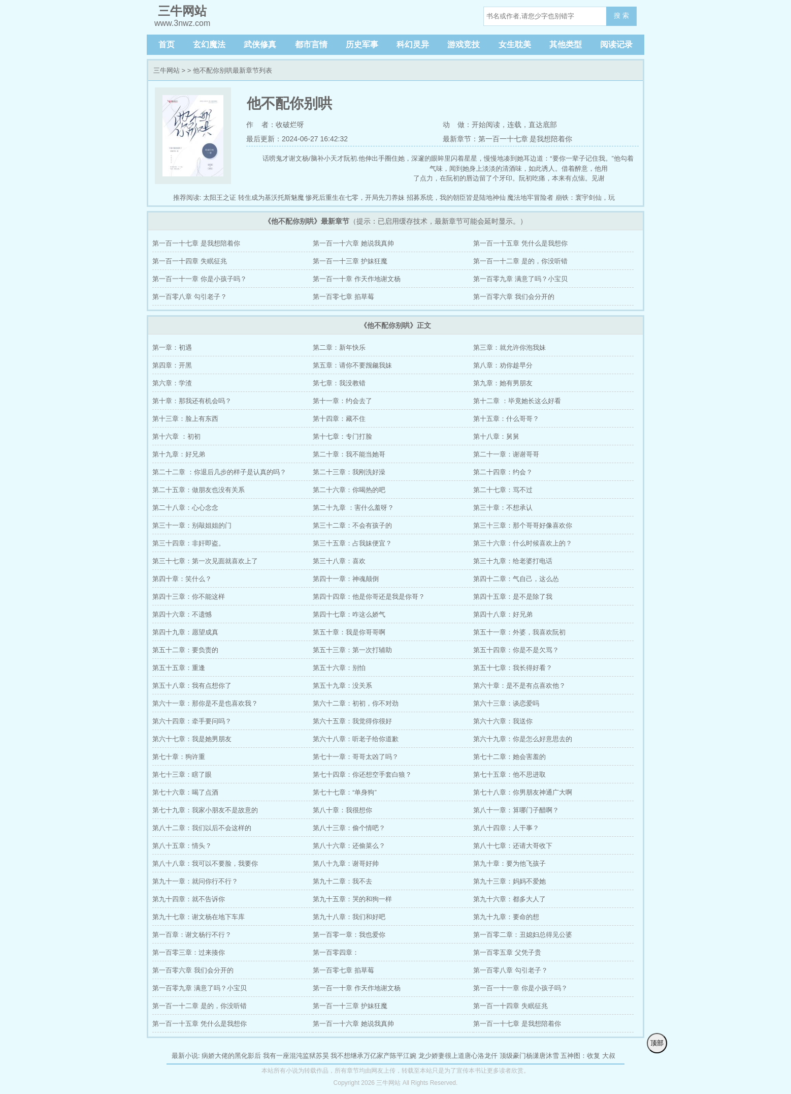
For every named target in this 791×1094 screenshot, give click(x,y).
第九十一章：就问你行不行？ (195, 881)
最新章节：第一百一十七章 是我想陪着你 (508, 139)
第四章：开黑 (172, 365)
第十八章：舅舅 (496, 436)
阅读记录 (616, 44)
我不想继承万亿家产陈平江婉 (373, 1055)
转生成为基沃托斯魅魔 (271, 197)
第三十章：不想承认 (503, 507)
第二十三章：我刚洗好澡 (349, 472)
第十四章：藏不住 (339, 418)
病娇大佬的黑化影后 (231, 1055)
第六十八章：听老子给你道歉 (356, 739)
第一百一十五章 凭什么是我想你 (520, 243)
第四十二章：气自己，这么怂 (516, 579)
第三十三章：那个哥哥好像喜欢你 (522, 525)
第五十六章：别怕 (339, 668)
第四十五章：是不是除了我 (512, 596)
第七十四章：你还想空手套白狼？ (362, 774)
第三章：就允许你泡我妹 (509, 347)
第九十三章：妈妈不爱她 (509, 881)
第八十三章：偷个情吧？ (349, 828)
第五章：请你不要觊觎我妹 (352, 365)
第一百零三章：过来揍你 (188, 952)
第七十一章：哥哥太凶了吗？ (356, 757)
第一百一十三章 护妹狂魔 (350, 261)
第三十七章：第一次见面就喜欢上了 (205, 561)
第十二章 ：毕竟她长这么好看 (517, 401)
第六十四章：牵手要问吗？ (192, 721)
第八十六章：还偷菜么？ (349, 845)
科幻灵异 (413, 44)
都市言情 (311, 44)
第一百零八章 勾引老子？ (189, 296)
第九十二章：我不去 (342, 881)
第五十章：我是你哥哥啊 (349, 632)
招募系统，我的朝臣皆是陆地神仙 (456, 197)
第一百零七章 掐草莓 (343, 296)
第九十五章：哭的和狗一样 (352, 899)
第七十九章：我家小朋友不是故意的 (205, 810)
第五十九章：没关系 (342, 685)
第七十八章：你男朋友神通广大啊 (522, 792)
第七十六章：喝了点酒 (185, 792)
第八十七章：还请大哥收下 (512, 845)
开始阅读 (486, 124)
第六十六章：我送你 (503, 721)
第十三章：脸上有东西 (185, 418)
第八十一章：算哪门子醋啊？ (516, 810)
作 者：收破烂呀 (275, 124)
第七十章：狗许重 (178, 757)
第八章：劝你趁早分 (503, 365)
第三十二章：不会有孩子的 (352, 525)
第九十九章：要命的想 (506, 917)
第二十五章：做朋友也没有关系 (198, 490)
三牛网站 (166, 70)
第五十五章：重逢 (178, 668)
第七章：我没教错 (339, 383)
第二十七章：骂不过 (503, 490)
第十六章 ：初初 (176, 436)
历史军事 (362, 44)
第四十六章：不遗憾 (182, 614)
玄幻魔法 (209, 44)
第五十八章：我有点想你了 (192, 685)
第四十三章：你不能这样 (188, 596)
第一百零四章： (336, 952)
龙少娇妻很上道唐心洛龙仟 (458, 1055)
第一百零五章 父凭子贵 (507, 952)
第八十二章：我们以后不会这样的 (201, 828)
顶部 (657, 1043)
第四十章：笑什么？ (182, 579)
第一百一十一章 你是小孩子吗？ (199, 279)
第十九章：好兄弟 (178, 454)
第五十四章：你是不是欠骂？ (516, 650)
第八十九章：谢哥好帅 (346, 863)
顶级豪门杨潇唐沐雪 (529, 1055)
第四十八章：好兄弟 (503, 614)
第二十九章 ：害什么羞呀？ (353, 507)
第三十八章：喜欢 (339, 561)
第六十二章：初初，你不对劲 (356, 703)
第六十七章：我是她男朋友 (192, 739)
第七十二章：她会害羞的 (509, 757)
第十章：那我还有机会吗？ (192, 401)
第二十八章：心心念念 (185, 507)
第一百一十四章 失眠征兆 (189, 261)
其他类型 (565, 44)
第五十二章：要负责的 (185, 650)
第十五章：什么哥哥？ (506, 418)
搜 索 (621, 15)
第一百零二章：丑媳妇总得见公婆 (522, 934)
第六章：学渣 (172, 383)
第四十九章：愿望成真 (185, 632)
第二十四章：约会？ (503, 472)
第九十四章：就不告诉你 (188, 899)
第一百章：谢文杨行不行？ (192, 934)
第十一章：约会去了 (342, 401)
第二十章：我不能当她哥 (349, 454)
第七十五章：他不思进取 (509, 774)
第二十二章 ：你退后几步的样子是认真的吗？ (219, 472)
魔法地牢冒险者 (530, 197)
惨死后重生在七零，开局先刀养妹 (355, 197)
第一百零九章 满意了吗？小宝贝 (520, 279)
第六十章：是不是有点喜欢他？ (519, 685)
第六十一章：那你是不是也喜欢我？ (205, 703)
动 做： (457, 124)
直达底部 (543, 124)
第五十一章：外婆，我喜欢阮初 (519, 632)
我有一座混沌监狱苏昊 (296, 1055)
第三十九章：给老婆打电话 (512, 561)
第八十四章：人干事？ (506, 828)
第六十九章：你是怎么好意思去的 (522, 739)
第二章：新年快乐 (339, 347)
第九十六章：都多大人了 (509, 899)
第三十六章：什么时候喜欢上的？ (522, 543)
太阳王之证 (219, 197)
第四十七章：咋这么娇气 (349, 614)
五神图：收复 (580, 1055)
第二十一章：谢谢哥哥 (506, 454)
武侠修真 (260, 44)
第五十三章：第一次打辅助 (352, 650)
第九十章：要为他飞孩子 (509, 863)
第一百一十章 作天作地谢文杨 (357, 279)
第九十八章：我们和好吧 (349, 917)
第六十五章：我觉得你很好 (352, 721)
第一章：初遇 (172, 347)
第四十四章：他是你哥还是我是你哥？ (369, 596)
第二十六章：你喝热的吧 (349, 490)
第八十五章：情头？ (182, 845)
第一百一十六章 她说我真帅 (353, 243)
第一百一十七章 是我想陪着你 (196, 243)
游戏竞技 (463, 44)
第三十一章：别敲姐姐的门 (192, 525)
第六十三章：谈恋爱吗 (506, 703)
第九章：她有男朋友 (503, 383)
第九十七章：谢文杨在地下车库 (198, 917)
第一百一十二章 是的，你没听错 (520, 261)
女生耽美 (515, 44)
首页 (166, 44)
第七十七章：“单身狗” (345, 792)
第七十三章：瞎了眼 (182, 774)
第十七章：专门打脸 (342, 436)
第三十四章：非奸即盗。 (188, 543)
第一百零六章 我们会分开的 (513, 296)
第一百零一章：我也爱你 (349, 934)
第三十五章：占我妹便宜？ (352, 543)
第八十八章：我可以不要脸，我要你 (205, 863)
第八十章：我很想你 (342, 810)
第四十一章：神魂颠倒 (346, 579)
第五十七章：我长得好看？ (512, 668)
